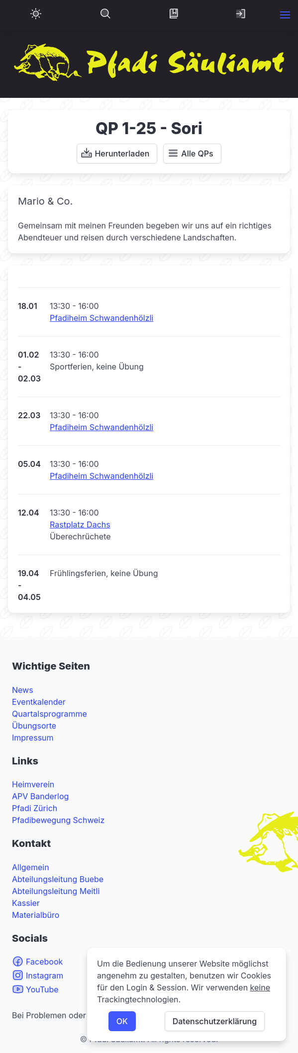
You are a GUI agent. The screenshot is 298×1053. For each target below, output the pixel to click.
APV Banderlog (40, 796)
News (22, 690)
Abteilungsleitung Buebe (57, 879)
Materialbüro (35, 915)
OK (122, 1021)
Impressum (33, 738)
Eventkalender (39, 702)
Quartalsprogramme (49, 714)
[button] (285, 15)
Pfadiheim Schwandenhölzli (101, 318)
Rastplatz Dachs (80, 524)
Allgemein (30, 867)
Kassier (26, 903)
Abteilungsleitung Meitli (55, 891)
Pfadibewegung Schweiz (58, 820)
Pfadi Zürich (34, 808)
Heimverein (33, 784)
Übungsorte (34, 726)
